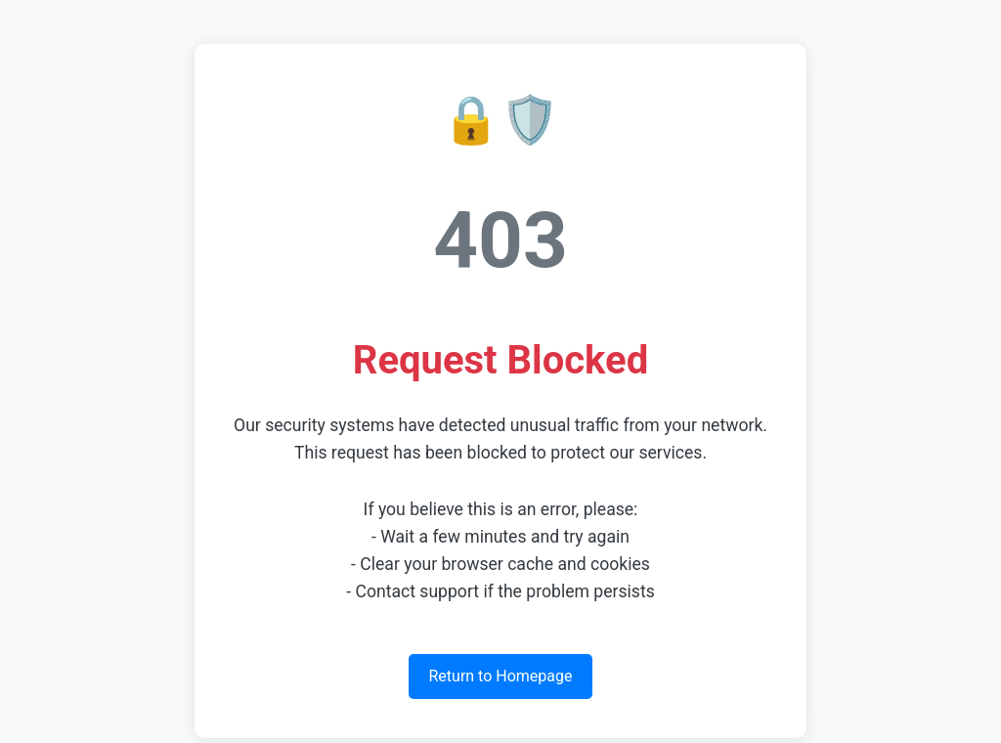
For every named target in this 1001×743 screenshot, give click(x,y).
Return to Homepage (500, 676)
